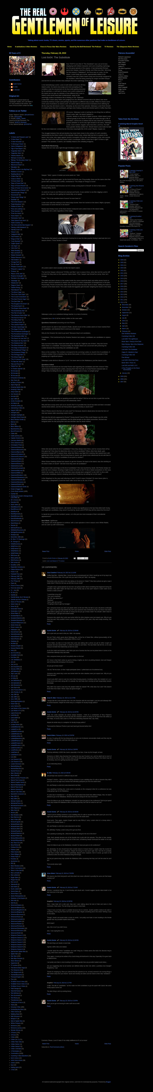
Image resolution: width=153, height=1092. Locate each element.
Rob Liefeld (14, 875)
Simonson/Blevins (16, 907)
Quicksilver (14, 861)
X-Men (13, 1037)
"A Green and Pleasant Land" (20, 137)
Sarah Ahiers (51, 735)
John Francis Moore (17, 690)
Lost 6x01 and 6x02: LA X (129, 365)
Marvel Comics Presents (18, 778)
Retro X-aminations (17, 868)
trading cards (15, 1067)
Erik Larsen (14, 562)
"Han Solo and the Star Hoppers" (21, 225)
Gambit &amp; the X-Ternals (19, 597)
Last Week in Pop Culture (18, 708)
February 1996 (15, 578)
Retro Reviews (15, 866)
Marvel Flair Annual (17, 780)
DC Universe (15, 500)
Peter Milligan (15, 854)
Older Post (107, 551)
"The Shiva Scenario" (17, 345)
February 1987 (15, 576)
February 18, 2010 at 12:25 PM (69, 712)
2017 (122, 284)
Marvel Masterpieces (17, 785)
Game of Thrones (16, 602)
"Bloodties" (14, 167)
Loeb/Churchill (15, 748)
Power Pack (14, 856)
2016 (122, 286)
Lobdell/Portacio (16, 743)
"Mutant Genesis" (16, 255)
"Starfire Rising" (15, 287)
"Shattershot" (15, 283)
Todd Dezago (15, 988)
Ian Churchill (14, 653)
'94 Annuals (14, 373)
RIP (12, 863)
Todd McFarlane (16, 991)
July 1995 (14, 694)
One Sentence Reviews (129, 333)
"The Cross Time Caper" (18, 294)
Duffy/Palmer (15, 553)
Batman (13, 422)
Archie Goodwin (16, 401)
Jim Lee (13, 676)
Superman (14, 963)
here (31, 105)
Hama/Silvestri (15, 636)
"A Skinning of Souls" (17, 144)
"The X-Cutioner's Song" (18, 359)
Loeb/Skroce (14, 754)
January (124, 373)
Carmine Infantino (16, 440)
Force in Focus (15, 585)
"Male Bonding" (15, 250)
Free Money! (125, 357)
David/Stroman (15, 516)
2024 (122, 265)
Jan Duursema (15, 666)
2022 (122, 270)
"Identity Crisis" (15, 229)
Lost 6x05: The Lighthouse (130, 339)
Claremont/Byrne (16, 452)
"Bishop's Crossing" (17, 158)
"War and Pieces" (16, 364)
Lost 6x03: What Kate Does (130, 360)
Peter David (14, 852)
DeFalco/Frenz (15, 528)
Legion (13, 720)
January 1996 (15, 669)
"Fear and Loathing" (17, 209)
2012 (122, 297)
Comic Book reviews (17, 491)
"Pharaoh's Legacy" (17, 269)
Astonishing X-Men (16, 408)
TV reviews (61, 561)
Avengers (14, 412)
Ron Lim (13, 882)
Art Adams (14, 403)
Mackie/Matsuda (16, 768)
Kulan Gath (14, 703)
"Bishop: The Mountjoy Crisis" (20, 160)
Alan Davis (14, 380)
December (125, 305)
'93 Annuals (14, 371)
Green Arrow (14, 625)
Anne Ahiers (51, 873)
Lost (48, 561)
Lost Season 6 (54, 561)
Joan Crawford (52, 572)
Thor (12, 979)
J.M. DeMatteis (15, 660)
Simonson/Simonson (17, 930)
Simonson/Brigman (16, 912)
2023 (122, 268)
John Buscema (15, 685)
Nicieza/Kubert (15, 826)
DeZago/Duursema (16, 532)
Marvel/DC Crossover (17, 794)
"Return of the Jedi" (17, 274)
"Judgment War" (16, 234)
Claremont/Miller (16, 473)
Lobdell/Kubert (15, 734)
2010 (122, 302)
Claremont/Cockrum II (17, 456)
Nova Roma (14, 845)
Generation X (15, 611)
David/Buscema (15, 507)
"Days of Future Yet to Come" (20, 188)
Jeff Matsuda (15, 671)
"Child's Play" (15, 176)
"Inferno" (13, 232)
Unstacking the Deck (17, 1009)
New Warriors (15, 817)
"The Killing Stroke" (17, 322)
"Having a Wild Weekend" (18, 227)
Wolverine (14, 1025)
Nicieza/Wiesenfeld (16, 840)
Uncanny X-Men (16, 1007)
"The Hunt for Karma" (17, 317)
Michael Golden (15, 801)
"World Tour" (14, 366)
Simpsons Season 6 (17, 949)
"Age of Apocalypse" (17, 148)
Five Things (14, 581)
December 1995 (16, 537)
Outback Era (14, 847)
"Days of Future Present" (18, 185)
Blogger (108, 1082)
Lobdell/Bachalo (16, 727)
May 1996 (14, 798)
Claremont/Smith (16, 484)
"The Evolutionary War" (18, 311)
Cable (12, 433)
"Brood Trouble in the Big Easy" (20, 169)
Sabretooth (14, 884)
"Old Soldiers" (15, 260)
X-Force (13, 1035)
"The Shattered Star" (17, 343)
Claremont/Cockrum (17, 454)
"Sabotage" (14, 280)
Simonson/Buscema (17, 914)
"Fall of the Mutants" (17, 202)
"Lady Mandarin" (16, 241)
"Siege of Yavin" (16, 285)
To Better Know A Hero (18, 981)
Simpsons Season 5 (17, 947)
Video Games (15, 1011)
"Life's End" (14, 248)
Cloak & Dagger (16, 489)
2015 (122, 289)
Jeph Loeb (14, 673)
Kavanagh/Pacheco (17, 701)
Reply (49, 624)
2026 (122, 260)
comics (13, 1062)
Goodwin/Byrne (15, 615)
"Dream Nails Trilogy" (17, 197)
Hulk (12, 650)
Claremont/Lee (15, 466)
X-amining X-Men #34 (128, 336)
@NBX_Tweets (21, 118)
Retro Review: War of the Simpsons (132, 344)
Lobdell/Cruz (14, 729)
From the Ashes (15, 588)
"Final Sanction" (16, 211)
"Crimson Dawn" (16, 181)
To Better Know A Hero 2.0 (19, 984)
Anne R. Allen (51, 698)
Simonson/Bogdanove (17, 910)
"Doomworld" (15, 195)
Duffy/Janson (15, 548)
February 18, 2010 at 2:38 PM (69, 749)
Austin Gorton (51, 630)
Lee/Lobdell (14, 717)
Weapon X (14, 1018)
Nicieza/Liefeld (15, 829)
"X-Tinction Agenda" (17, 368)
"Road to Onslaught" (17, 276)
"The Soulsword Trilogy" (18, 352)
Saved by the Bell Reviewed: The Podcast (85, 47)
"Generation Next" (16, 218)
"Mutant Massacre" (16, 257)
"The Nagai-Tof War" (17, 329)
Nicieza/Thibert (15, 835)
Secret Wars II (15, 893)
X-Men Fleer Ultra (16, 1042)
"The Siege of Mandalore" (18, 348)
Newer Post (45, 551)
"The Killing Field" (16, 320)
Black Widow (15, 426)
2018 (122, 281)
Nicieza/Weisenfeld (16, 838)
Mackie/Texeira (15, 771)
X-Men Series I (15, 1044)
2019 (122, 278)
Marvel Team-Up (16, 787)
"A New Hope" (15, 139)
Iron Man (13, 657)
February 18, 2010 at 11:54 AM (69, 630)
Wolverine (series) (16, 1028)
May (123, 323)
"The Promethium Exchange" (19, 334)
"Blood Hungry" (15, 162)
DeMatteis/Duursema (17, 530)
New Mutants (15, 815)
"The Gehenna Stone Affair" (19, 315)
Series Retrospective (17, 896)
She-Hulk (13, 900)
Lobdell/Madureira (16, 738)
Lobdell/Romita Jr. (16, 745)
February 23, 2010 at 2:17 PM (63, 983)
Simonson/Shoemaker (17, 928)
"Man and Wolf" (15, 253)
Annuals (13, 396)
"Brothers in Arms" (16, 172)
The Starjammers (16, 972)
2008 (122, 379)
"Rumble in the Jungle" (18, 278)
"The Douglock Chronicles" (19, 304)
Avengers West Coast (17, 417)
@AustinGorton (29, 115)
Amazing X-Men (16, 389)
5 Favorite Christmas (17, 378)
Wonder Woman (16, 1030)
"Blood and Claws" (16, 165)
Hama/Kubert (15, 632)
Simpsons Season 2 (17, 940)
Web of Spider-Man (17, 1021)
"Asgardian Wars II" (17, 151)
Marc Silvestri (15, 773)
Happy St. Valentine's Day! (130, 352)
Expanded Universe (17, 567)
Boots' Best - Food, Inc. (129, 363)
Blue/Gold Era (15, 429)
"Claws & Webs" (16, 179)
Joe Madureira (15, 680)
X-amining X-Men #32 (128, 355)
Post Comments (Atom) (57, 1047)
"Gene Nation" (15, 216)
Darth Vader (14, 504)
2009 (122, 376)
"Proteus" (14, 271)
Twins (12, 1005)
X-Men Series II (15, 1046)
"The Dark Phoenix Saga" (18, 299)
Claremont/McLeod (16, 470)
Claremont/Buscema (17, 449)
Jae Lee (13, 664)
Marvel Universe (16, 789)
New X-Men (14, 819)
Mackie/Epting (15, 766)
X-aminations (15, 1053)
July (123, 318)
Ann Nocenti (14, 394)
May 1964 (14, 796)
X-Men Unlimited (16, 1049)
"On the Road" (15, 264)
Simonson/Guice (16, 917)
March (124, 328)
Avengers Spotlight (16, 415)
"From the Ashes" (16, 213)
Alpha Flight (14, 385)
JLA (12, 662)
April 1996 (14, 399)
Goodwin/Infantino (16, 618)
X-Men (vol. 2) (15, 1039)
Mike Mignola (15, 808)
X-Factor (13, 1032)
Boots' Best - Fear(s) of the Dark (131, 341)
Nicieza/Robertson (16, 833)
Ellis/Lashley (14, 558)
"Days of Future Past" (17, 183)
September (125, 312)
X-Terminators (15, 1051)
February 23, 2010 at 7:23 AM (69, 887)
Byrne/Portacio (15, 431)
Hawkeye (13, 641)
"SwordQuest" (15, 290)
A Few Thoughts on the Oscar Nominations (131, 368)
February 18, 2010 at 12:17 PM (66, 698)
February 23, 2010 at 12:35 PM (63, 901)
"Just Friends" (15, 236)
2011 (122, 300)
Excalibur (13, 565)
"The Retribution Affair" (18, 336)
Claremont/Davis (16, 461)
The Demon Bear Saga (18, 968)
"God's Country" (16, 223)
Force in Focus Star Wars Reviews (53, 47)
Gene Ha (13, 606)
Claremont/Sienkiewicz (18, 477)
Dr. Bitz (49, 773)
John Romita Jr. (15, 692)
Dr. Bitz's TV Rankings (17, 539)
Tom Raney (14, 998)
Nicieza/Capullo (15, 822)
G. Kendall (16, 90)
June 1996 (14, 699)
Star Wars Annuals (16, 958)
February (125, 331)
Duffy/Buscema (15, 544)
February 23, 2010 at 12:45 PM (69, 940)
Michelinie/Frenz (16, 803)
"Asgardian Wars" (16, 153)
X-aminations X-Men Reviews (26, 47)
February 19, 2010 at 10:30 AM (69, 812)
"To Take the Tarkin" (17, 361)
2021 (122, 273)
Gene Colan (14, 604)
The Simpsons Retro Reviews (128, 47)
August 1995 (14, 410)
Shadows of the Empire (18, 898)
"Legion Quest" (15, 243)
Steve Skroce (15, 961)
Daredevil (14, 502)
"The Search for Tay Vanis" (19, 341)
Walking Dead (15, 1014)
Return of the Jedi (16, 870)
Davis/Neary (14, 523)
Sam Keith (14, 886)
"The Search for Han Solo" (19, 338)
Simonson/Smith (16, 933)
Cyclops (13, 493)
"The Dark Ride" (16, 301)
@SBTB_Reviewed (21, 122)
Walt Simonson (15, 1016)
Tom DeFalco (15, 993)
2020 (122, 276)
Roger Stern (14, 877)
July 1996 (14, 697)
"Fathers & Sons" (16, 206)
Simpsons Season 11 (17, 937)
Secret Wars (14, 891)
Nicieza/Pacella (15, 831)
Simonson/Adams (16, 905)
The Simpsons (15, 970)
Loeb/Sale (14, 752)
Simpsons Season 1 (17, 935)
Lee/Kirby (14, 715)
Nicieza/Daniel (15, 824)
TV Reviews (108, 47)
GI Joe (13, 592)
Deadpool (14, 534)
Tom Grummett (15, 995)
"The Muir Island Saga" (18, 327)
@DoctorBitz (18, 116)
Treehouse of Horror (17, 1002)
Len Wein (14, 722)
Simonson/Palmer (16, 923)
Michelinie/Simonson (17, 805)
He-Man (13, 643)
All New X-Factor (16, 382)
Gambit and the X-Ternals (18, 599)
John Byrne (14, 687)
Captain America (16, 438)
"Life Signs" (14, 246)
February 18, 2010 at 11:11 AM (66, 572)
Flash (12, 583)
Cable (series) (15, 436)
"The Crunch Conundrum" (18, 297)
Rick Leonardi (15, 873)
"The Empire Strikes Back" (19, 308)
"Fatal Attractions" (16, 204)
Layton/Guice (15, 713)
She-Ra (13, 903)
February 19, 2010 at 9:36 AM (61, 773)
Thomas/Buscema (16, 974)
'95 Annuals (14, 375)
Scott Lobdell (15, 889)
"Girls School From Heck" (18, 220)
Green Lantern (15, 627)
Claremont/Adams (16, 447)
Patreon (13, 849)
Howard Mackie (15, 648)
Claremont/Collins (16, 459)
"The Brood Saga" (16, 292)
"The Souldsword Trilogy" (18, 350)
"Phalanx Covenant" (17, 266)
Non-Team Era (15, 843)
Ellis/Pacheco (15, 560)
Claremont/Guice (16, 463)
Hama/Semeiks (15, 634)
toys (12, 1065)
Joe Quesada (15, 683)
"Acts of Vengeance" (17, 146)
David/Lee (14, 511)
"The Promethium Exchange (19, 331)
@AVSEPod (27, 124)
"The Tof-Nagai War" (17, 354)
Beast (12, 424)
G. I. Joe (13, 590)
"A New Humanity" (16, 141)
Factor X (13, 572)
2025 (122, 262)
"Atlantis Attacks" (16, 155)
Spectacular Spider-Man (18, 951)
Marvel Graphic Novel (17, 782)
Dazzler (13, 525)
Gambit (13, 595)
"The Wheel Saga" (16, 357)
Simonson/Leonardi (17, 919)
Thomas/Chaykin (16, 977)
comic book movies (16, 1060)
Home (9, 47)
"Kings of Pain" (15, 239)
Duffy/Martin (14, 551)
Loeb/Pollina (14, 750)
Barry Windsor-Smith (17, 419)
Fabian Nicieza (15, 569)
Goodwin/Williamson (17, 623)
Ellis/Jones (14, 555)
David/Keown (15, 509)
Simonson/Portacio (16, 926)
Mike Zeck (14, 810)
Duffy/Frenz (14, 546)
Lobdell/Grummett (16, 731)
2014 (122, 292)
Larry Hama (14, 706)
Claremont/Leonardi (17, 468)
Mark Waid (14, 775)
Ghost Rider (14, 613)
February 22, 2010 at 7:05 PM (65, 873)
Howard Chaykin (16, 646)
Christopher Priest (16, 445)
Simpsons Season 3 (17, 942)
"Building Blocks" (16, 174)
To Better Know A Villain (18, 986)
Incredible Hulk (15, 655)
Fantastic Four (15, 574)
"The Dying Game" (16, 306)
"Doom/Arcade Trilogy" (18, 192)
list (53, 318)
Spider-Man (14, 954)
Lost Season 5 (15, 759)
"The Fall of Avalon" (17, 313)
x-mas (13, 1069)
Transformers (15, 1000)
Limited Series (15, 724)
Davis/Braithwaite (16, 518)
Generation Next (16, 609)
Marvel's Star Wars (16, 792)
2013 (122, 294)
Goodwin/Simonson (17, 620)
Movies (13, 812)
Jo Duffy (13, 678)
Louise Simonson (16, 764)
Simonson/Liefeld (16, 921)
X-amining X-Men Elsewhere (19, 1056)
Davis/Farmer (15, 521)
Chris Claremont (16, 443)
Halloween (14, 629)
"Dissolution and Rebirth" (18, 190)
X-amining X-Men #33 (128, 347)
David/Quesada (15, 514)
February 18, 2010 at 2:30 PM (65, 735)
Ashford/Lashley (16, 405)
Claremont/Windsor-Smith (18, 486)
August (124, 315)
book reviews (15, 1058)
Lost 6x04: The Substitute (129, 349)
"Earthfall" (14, 199)
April (123, 326)
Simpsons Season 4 (17, 944)
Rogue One (14, 880)
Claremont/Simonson (17, 482)
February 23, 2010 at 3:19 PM (69, 1000)
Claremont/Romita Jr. (17, 475)
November (125, 307)
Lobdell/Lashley (15, 736)
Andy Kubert (14, 392)
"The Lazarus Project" (17, 324)
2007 (122, 382)
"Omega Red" (15, 262)
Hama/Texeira (15, 639)
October (124, 310)
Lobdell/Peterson (16, 741)
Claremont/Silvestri (16, 480)
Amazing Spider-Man (17, 387)
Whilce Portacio (15, 1023)
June (123, 320)
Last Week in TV (16, 710)
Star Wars (14, 956)
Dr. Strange (14, 541)
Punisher (13, 859)
